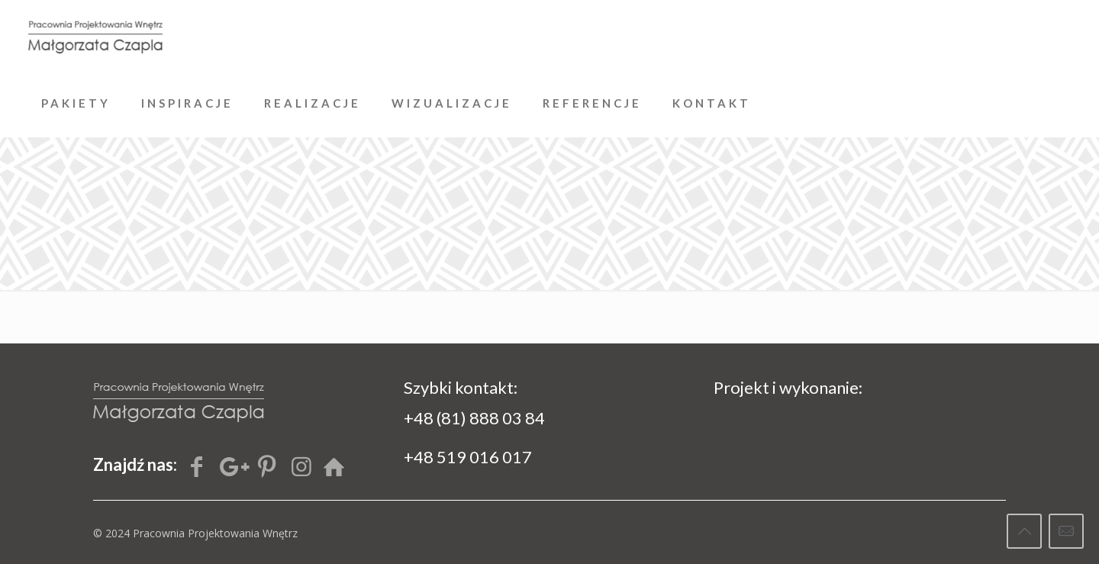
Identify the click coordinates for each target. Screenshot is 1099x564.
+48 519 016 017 (468, 456)
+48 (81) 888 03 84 (474, 418)
